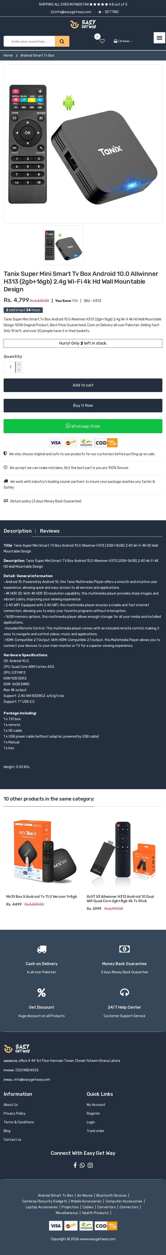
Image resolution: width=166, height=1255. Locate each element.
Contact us (12, 1140)
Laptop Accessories (42, 1207)
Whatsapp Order (83, 426)
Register (93, 1113)
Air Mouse (85, 1196)
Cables (88, 1207)
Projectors (70, 1207)
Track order (95, 1131)
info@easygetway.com (71, 12)
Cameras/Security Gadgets (45, 1201)
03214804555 (27, 1070)
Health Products (95, 1213)
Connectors (129, 1207)
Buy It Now (83, 405)
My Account (96, 1105)
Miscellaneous (67, 1213)
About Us (11, 1105)
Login (91, 1122)
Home (8, 55)
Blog (7, 1131)
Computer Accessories (124, 1201)
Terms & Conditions (19, 1122)
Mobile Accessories (86, 1201)
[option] (83, 143)
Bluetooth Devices (112, 1196)
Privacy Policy (15, 1113)
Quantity (13, 356)
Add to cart (83, 385)
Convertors (107, 1207)
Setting (109, 12)
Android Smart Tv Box (37, 55)
